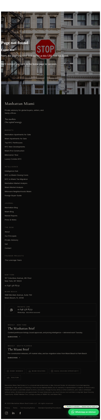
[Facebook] (20, 413)
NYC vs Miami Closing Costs (16, 175)
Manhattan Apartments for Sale (18, 134)
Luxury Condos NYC (13, 159)
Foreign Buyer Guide (13, 195)
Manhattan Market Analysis (16, 183)
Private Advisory (11, 240)
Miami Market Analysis (14, 187)
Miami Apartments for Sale (16, 139)
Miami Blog (9, 212)
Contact (8, 248)
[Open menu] (95, 4)
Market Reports (11, 216)
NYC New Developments (15, 147)
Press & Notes (10, 220)
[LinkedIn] (13, 413)
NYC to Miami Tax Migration (16, 179)
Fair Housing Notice (28, 408)
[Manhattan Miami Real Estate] (14, 4)
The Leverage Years (13, 260)
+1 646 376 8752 (12, 285)
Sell (6, 244)
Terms (15, 408)
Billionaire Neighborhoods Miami (18, 191)
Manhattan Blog (11, 207)
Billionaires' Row (11, 155)
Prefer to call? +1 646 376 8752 (88, 417)
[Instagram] (6, 413)
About (7, 232)
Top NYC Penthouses (13, 143)
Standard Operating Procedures (49, 408)
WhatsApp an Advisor (83, 412)
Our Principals (10, 236)
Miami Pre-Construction (14, 151)
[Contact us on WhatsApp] (50, 309)
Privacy (7, 408)
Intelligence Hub (11, 171)
